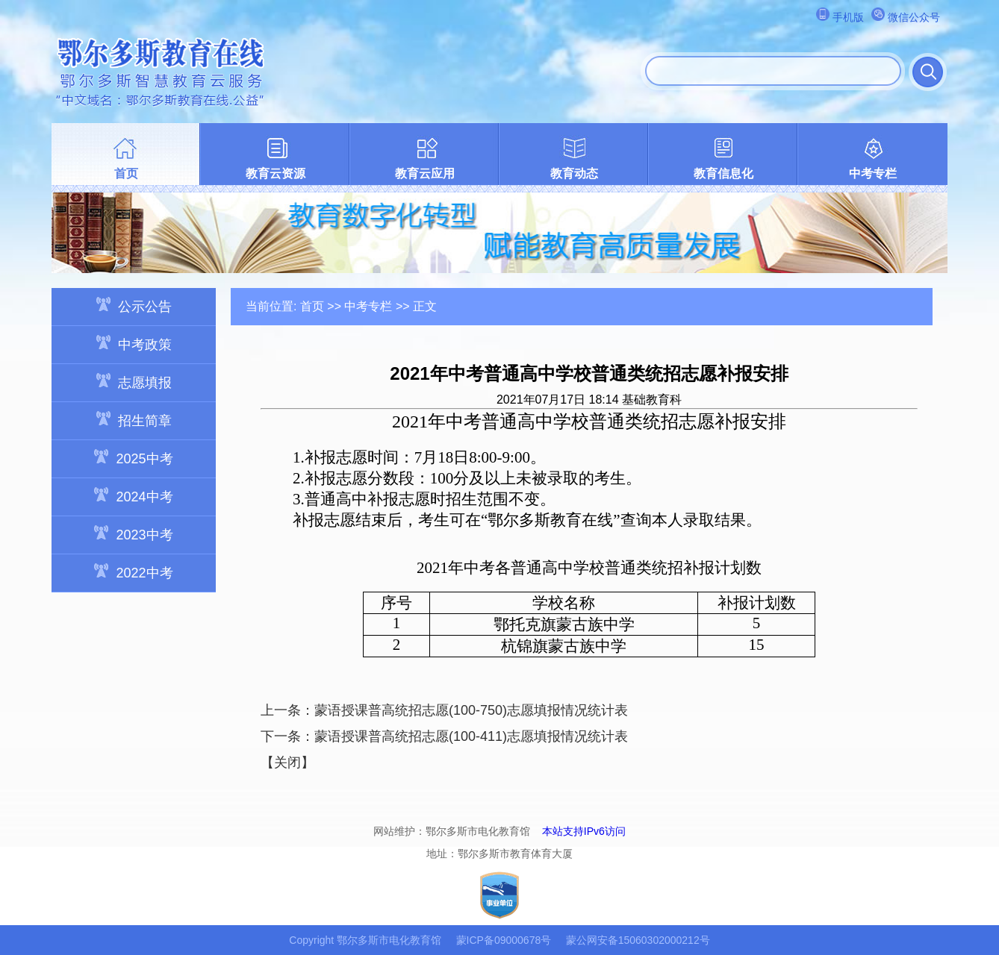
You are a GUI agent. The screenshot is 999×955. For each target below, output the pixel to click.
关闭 (287, 762)
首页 (126, 173)
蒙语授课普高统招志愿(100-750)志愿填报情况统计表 (471, 710)
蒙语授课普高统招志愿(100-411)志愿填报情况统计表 (471, 736)
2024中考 (133, 495)
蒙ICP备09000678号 (504, 940)
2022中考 (133, 571)
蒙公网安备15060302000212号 (638, 940)
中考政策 (134, 343)
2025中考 (133, 457)
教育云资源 (275, 173)
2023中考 (133, 533)
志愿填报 (134, 381)
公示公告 (134, 305)
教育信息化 (723, 173)
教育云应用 (425, 173)
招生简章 (134, 419)
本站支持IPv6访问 (584, 831)
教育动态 (574, 173)
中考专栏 (873, 173)
